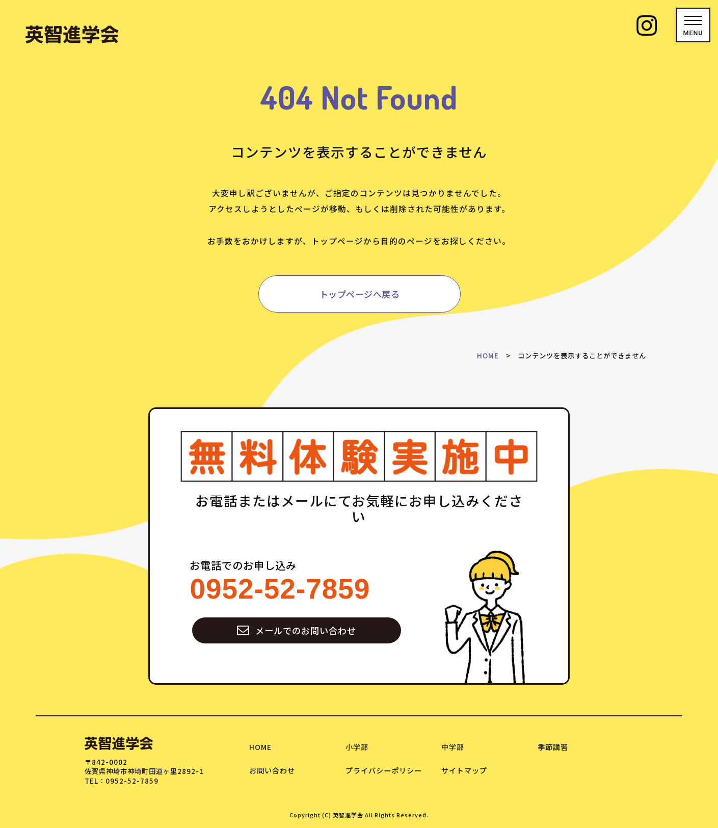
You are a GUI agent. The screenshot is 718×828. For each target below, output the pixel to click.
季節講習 (553, 747)
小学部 (356, 747)
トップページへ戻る (360, 294)
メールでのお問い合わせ (296, 630)
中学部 (452, 747)
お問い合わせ (272, 770)
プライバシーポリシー (383, 770)
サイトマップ (464, 770)
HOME (488, 355)
